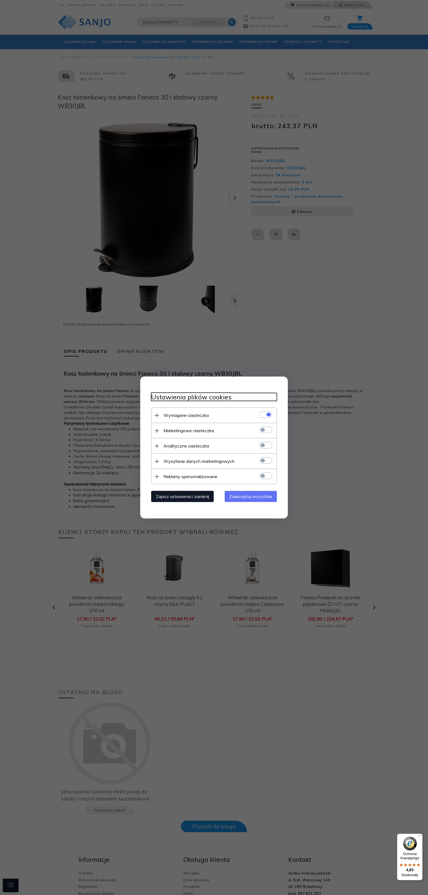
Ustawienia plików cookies (191, 397)
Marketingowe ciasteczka (188, 430)
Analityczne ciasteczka (186, 446)
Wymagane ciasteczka (186, 415)
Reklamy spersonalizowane (190, 476)
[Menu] (419, 837)
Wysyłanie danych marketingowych (198, 461)
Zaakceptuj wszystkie (250, 496)
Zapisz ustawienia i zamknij (182, 496)
